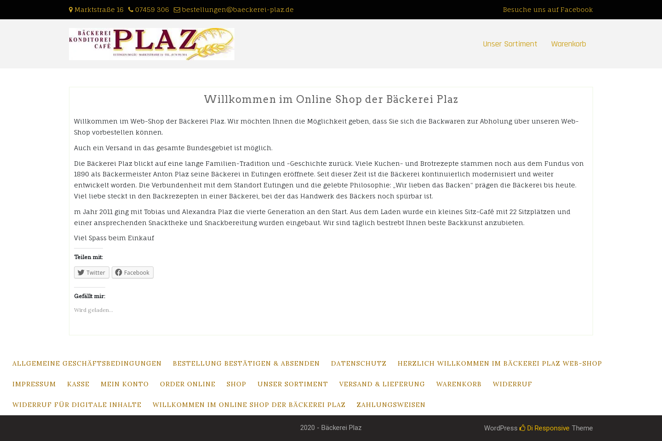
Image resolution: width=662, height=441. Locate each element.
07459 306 (152, 9)
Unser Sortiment (510, 44)
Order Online (188, 384)
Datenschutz (359, 363)
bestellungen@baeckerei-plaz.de (238, 9)
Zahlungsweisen (391, 405)
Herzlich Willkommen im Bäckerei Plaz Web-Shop (500, 363)
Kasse (78, 384)
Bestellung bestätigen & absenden (246, 363)
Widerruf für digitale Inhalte (77, 405)
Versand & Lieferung (382, 384)
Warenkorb (568, 44)
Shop (236, 384)
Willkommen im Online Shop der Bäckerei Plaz (249, 405)
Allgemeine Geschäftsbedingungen (87, 363)
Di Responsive (544, 428)
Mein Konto (125, 384)
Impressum (34, 384)
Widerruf (512, 384)
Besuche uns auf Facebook (548, 9)
